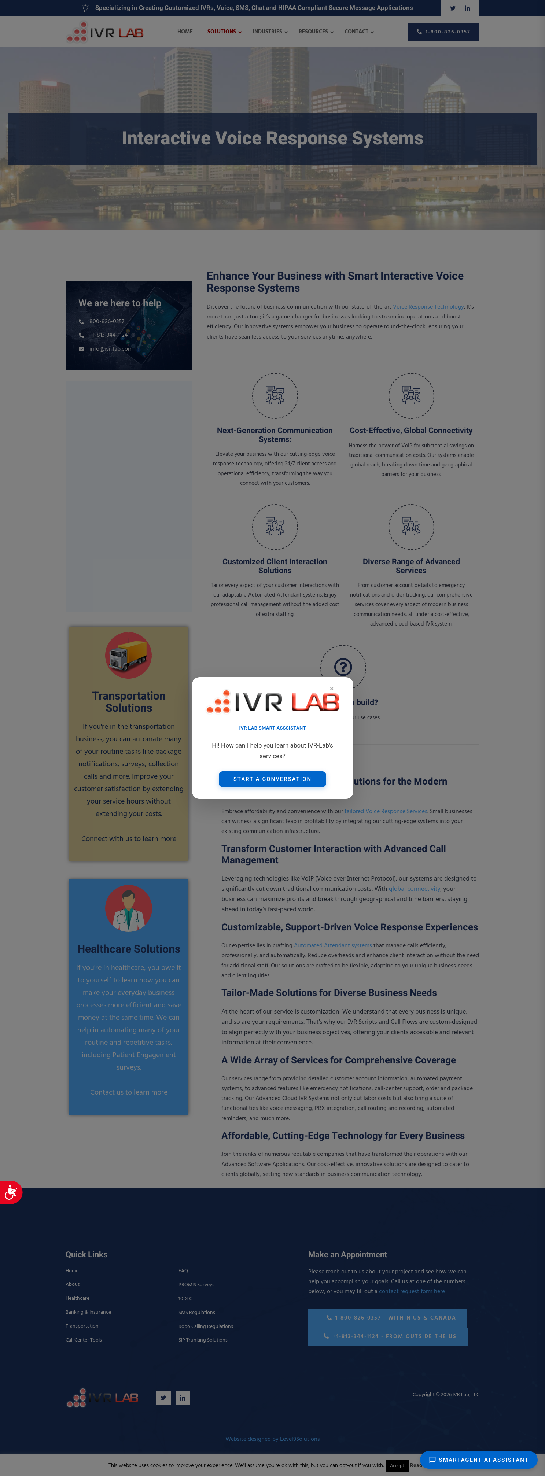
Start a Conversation (272, 779)
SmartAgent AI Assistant (479, 1460)
